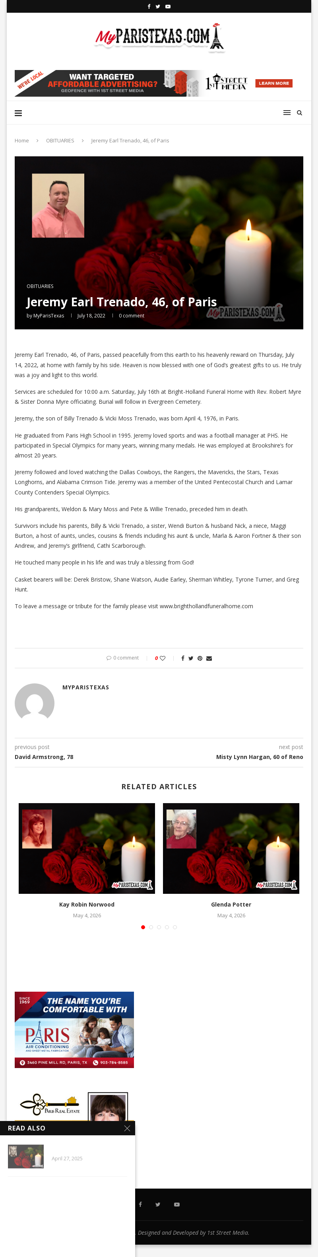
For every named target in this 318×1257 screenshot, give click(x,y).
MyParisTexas (48, 315)
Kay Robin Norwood (86, 904)
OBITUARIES (60, 140)
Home (22, 140)
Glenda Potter (231, 904)
